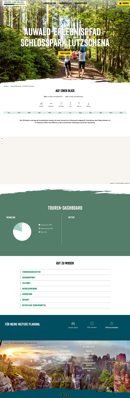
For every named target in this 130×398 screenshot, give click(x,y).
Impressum (89, 357)
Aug (80, 113)
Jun (60, 113)
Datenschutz (89, 360)
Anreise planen (65, 351)
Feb (19, 113)
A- (62, 395)
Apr (39, 113)
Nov (111, 113)
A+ (67, 395)
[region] (65, 160)
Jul (70, 113)
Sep (90, 113)
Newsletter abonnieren (65, 354)
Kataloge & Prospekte (65, 363)
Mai (49, 113)
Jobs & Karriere (89, 354)
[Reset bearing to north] (2, 143)
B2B (65, 360)
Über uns (89, 351)
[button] (65, 53)
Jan (9, 113)
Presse (65, 357)
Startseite (6, 86)
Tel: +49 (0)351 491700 (41, 351)
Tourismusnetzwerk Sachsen (88, 364)
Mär (29, 113)
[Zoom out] (2, 141)
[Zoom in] (2, 138)
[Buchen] (124, 3)
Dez (121, 113)
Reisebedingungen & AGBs (89, 369)
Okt (101, 113)
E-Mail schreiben (41, 354)
